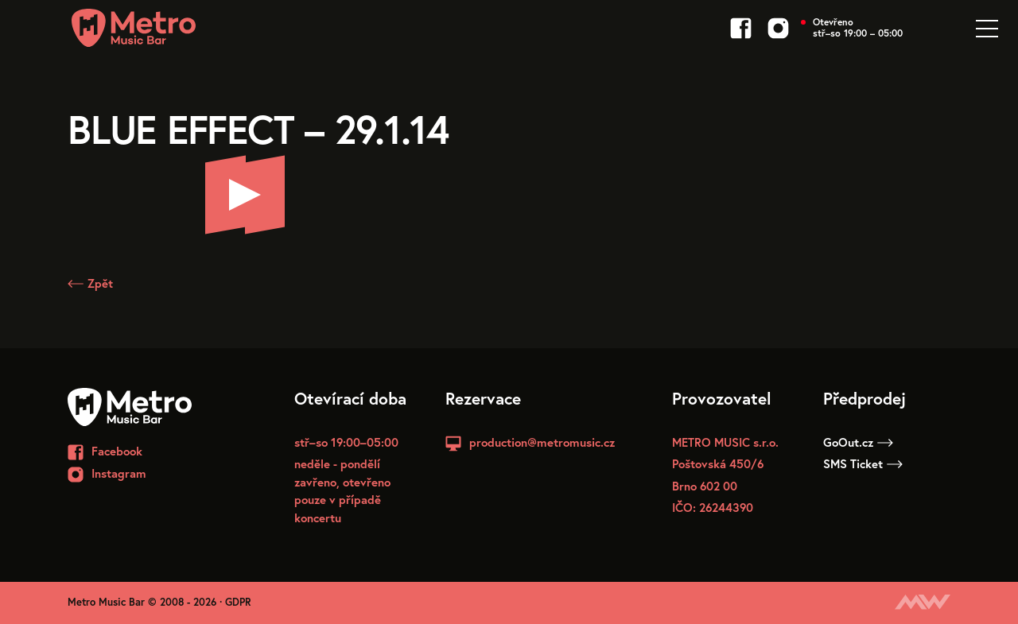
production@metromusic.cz (542, 442)
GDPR (238, 602)
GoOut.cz (858, 442)
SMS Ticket (863, 463)
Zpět (90, 283)
